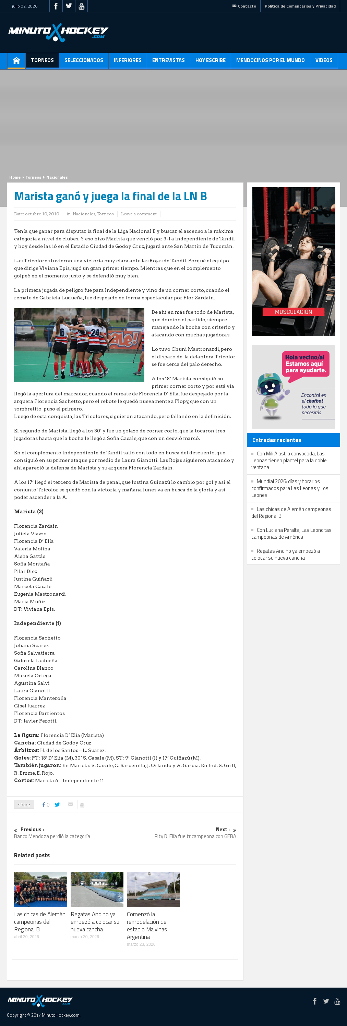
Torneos (42, 62)
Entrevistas (168, 62)
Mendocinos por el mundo (270, 62)
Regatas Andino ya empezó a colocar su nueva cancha (95, 922)
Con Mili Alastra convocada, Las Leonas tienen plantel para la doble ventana (289, 460)
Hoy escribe (210, 62)
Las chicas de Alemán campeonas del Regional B (39, 922)
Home (15, 177)
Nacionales (57, 177)
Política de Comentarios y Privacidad (300, 6)
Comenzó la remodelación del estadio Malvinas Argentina (147, 925)
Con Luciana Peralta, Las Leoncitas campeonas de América (291, 533)
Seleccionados (83, 62)
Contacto (244, 6)
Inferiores (128, 62)
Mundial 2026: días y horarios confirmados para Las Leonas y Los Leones (289, 488)
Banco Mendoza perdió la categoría (69, 833)
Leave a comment (139, 213)
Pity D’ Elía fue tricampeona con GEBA (180, 833)
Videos (324, 62)
